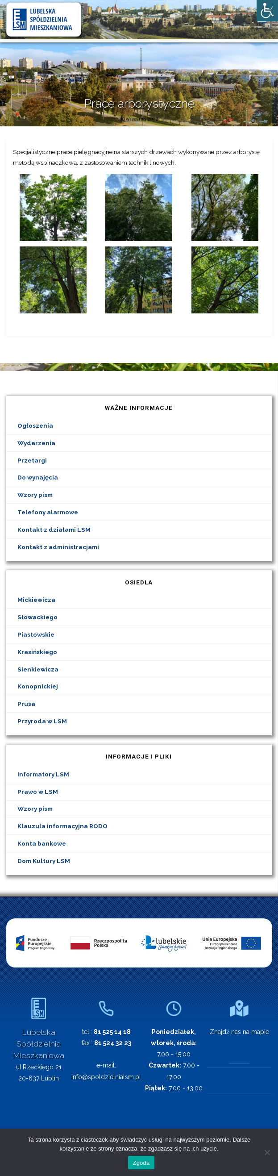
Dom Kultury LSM (43, 860)
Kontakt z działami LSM (54, 529)
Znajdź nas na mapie (239, 1031)
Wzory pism (35, 494)
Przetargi (32, 460)
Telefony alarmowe (47, 512)
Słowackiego (37, 617)
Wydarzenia (36, 442)
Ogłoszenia (35, 425)
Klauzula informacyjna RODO (62, 826)
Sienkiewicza (37, 669)
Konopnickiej (37, 686)
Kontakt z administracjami (58, 546)
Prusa (26, 703)
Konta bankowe (41, 843)
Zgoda (141, 1162)
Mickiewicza (36, 599)
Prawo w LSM (37, 791)
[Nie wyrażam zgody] (266, 1152)
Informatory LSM (43, 774)
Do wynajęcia (37, 477)
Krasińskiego (37, 651)
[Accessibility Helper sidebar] (267, 10)
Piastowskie (35, 634)
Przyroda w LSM (42, 721)
